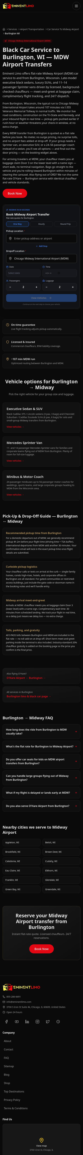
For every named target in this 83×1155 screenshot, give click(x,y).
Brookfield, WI (12, 851)
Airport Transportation (32, 29)
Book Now (15, 193)
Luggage (48, 281)
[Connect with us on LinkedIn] (27, 1021)
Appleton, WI (12, 842)
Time (46, 267)
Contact (8, 1049)
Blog (6, 1074)
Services (12, 29)
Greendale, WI (52, 889)
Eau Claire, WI (12, 870)
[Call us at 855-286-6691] (41, 996)
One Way (17, 224)
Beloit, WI (50, 842)
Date (10, 267)
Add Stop (41, 246)
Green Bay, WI (12, 889)
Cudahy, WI (51, 861)
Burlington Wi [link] (12, 33)
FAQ (6, 1058)
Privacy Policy (12, 1100)
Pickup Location (15, 230)
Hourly (41, 224)
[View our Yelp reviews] (58, 1021)
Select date (14, 273)
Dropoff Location (16, 251)
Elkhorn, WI (51, 870)
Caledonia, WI (12, 861)
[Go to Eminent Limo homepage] (18, 6)
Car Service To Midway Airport (63, 29)
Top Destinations (14, 1091)
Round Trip (65, 224)
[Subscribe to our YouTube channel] (17, 1021)
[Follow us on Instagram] (37, 1021)
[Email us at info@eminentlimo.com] (41, 1002)
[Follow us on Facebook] (6, 1021)
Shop (7, 1083)
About (7, 1041)
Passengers (13, 281)
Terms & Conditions (16, 1108)
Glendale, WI (52, 879)
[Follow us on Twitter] (48, 1021)
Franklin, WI (11, 879)
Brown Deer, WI (53, 851)
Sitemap (9, 1066)
